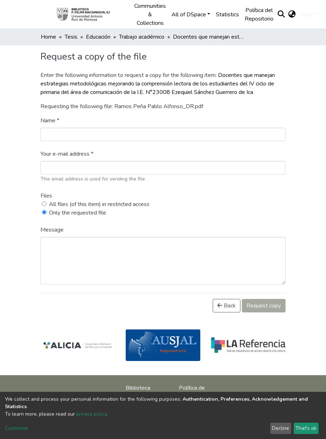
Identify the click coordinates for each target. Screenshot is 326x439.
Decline (280, 428)
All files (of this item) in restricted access (99, 204)
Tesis (71, 37)
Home (48, 37)
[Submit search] (281, 14)
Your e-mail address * (66, 154)
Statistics (227, 14)
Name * (49, 120)
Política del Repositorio (259, 14)
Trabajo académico (141, 37)
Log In (306, 14)
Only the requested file (77, 213)
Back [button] (226, 306)
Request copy (263, 306)
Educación (98, 37)
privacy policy (91, 414)
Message (52, 230)
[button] (292, 14)
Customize (16, 428)
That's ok (305, 428)
